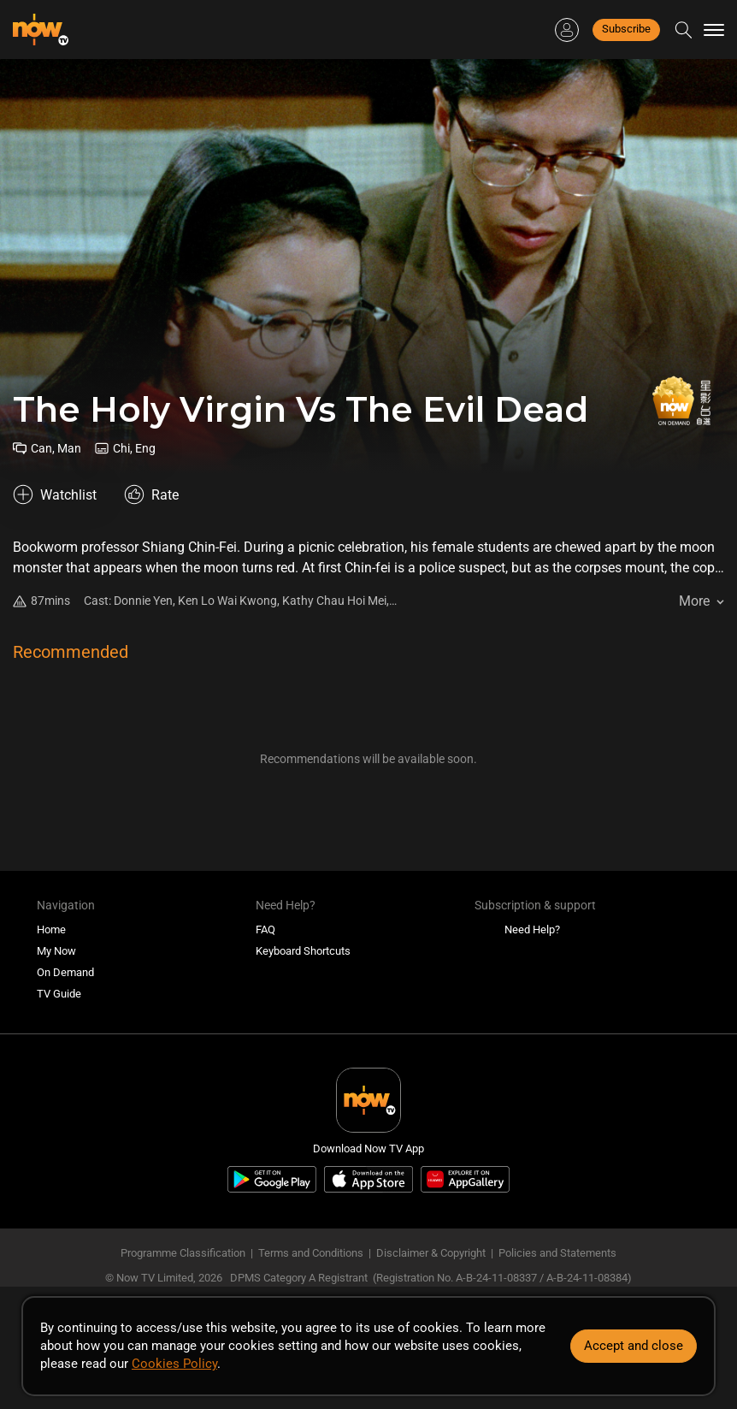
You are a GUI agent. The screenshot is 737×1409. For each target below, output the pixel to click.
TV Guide (59, 993)
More (694, 601)
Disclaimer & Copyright (431, 1252)
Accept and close (633, 1345)
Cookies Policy (174, 1363)
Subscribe (626, 28)
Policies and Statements (557, 1252)
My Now (56, 950)
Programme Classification (183, 1252)
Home (51, 929)
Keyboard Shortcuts (303, 950)
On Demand (65, 972)
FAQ (265, 929)
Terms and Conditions (310, 1252)
